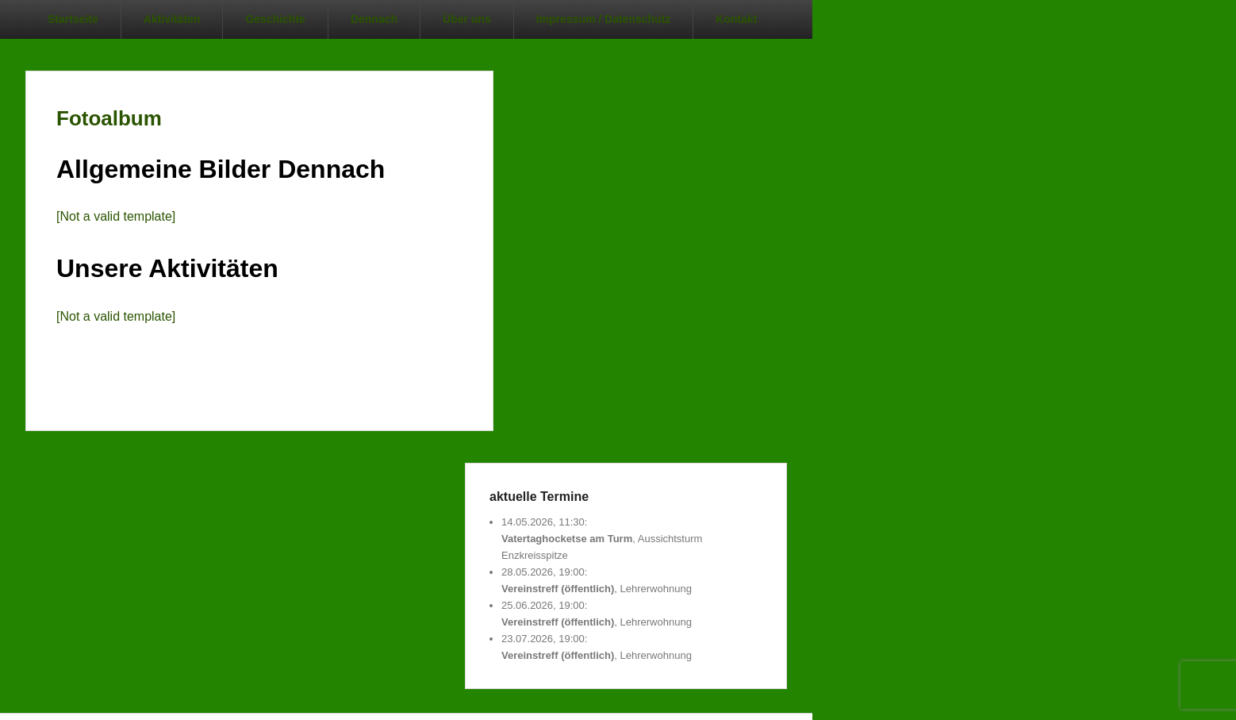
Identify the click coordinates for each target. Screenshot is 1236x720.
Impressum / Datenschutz (603, 19)
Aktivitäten (172, 19)
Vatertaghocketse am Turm (566, 539)
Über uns (467, 19)
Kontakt (736, 19)
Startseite (73, 19)
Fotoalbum (109, 118)
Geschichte (275, 19)
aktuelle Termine (539, 496)
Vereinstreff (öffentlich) (557, 589)
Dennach (374, 19)
